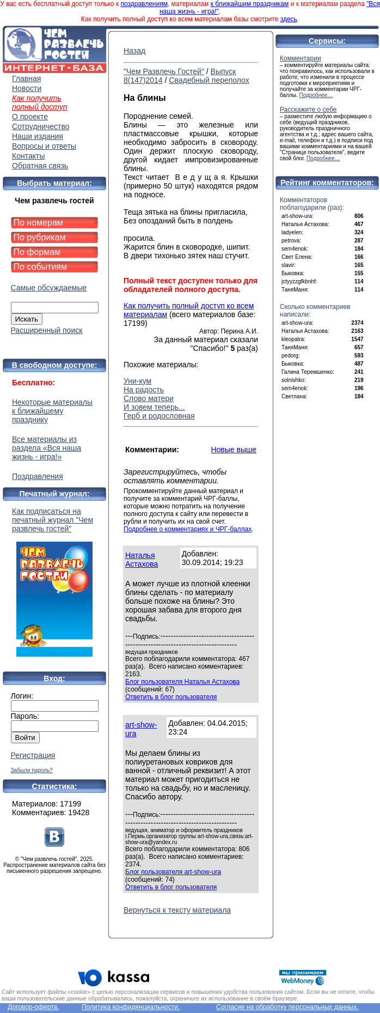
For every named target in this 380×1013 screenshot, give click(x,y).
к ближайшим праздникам (250, 4)
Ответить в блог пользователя (171, 697)
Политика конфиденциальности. (131, 1007)
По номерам (38, 222)
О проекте (30, 116)
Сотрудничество (40, 126)
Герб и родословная (159, 415)
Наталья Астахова (141, 559)
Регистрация (33, 755)
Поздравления (37, 476)
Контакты (28, 155)
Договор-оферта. (33, 1007)
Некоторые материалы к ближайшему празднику (52, 411)
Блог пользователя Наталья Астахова (182, 682)
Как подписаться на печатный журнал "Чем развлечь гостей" (54, 582)
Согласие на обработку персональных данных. (287, 1007)
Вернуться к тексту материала (177, 910)
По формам (37, 252)
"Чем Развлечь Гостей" (164, 71)
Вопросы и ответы (44, 146)
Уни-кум (137, 381)
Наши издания (37, 136)
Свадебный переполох (209, 80)
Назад (134, 50)
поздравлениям (143, 4)
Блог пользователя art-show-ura (173, 872)
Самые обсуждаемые (49, 287)
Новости (26, 88)
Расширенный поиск (47, 330)
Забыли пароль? (32, 770)
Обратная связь (40, 165)
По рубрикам (40, 237)
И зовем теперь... (154, 407)
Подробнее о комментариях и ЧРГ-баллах (188, 529)
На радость (144, 389)
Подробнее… (316, 95)
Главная (26, 78)
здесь (288, 19)
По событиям (41, 266)
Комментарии (300, 58)
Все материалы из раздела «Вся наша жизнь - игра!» (46, 448)
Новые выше (233, 449)
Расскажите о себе (308, 109)
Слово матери (149, 398)
